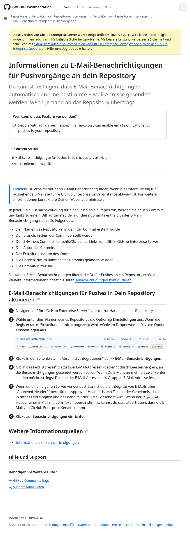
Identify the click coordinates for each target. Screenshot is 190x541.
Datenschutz (87, 525)
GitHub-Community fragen (30, 480)
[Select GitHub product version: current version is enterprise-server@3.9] (88, 7)
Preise (116, 525)
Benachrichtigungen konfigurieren (103, 280)
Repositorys (19, 16)
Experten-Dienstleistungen (143, 525)
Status (103, 525)
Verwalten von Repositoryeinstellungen (60, 16)
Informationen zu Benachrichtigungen (47, 442)
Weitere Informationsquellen (48, 431)
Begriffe (69, 525)
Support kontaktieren (26, 487)
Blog (169, 525)
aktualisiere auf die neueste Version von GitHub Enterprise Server (80, 44)
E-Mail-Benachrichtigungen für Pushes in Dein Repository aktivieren (82, 296)
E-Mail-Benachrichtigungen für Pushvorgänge (43, 21)
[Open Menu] (182, 7)
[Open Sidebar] (5, 18)
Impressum (49, 525)
